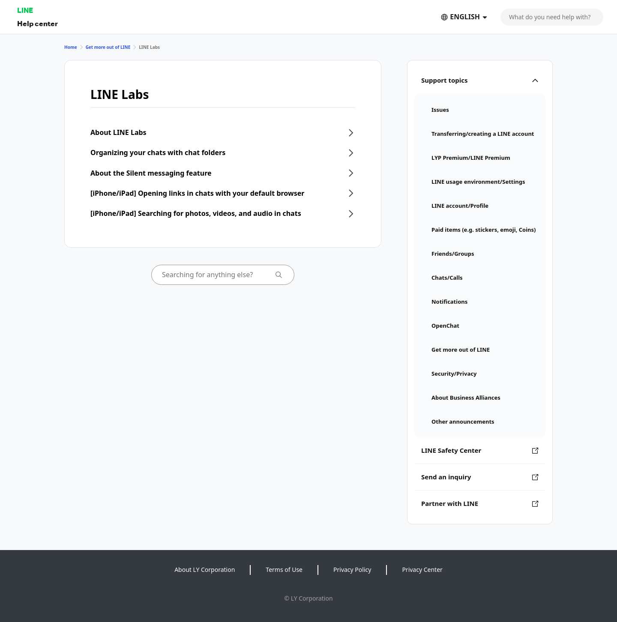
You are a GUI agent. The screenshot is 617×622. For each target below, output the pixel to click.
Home (70, 47)
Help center (37, 23)
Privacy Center (422, 569)
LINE (25, 10)
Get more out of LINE (108, 47)
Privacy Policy (352, 569)
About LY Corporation (204, 569)
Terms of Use (284, 569)
